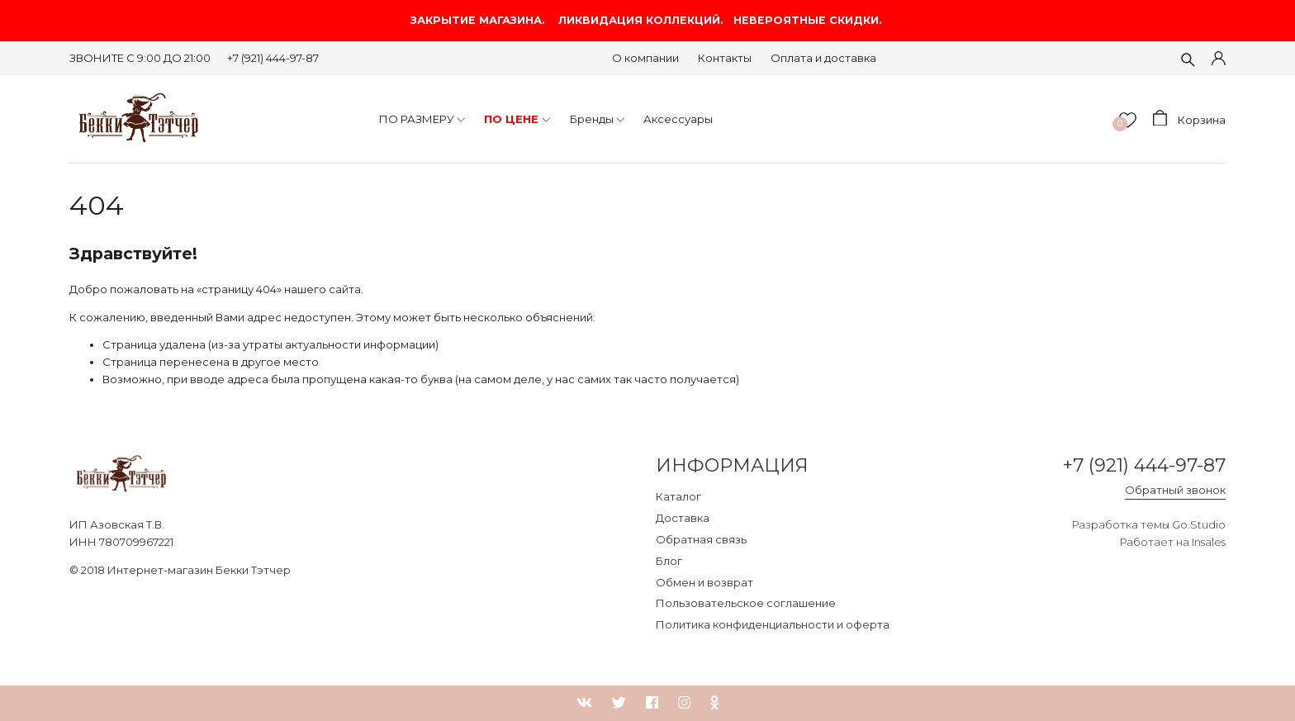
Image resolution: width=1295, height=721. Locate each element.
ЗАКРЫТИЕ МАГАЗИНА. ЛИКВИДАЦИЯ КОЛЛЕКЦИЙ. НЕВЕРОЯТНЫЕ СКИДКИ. (648, 20)
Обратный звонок (1175, 489)
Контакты (725, 57)
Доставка (682, 517)
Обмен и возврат (704, 582)
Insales (1209, 541)
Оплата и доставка (823, 57)
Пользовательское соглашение (746, 603)
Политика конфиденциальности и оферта (772, 624)
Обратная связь (701, 539)
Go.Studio (1199, 524)
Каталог (678, 496)
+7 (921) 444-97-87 (273, 57)
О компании (645, 57)
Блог (669, 560)
